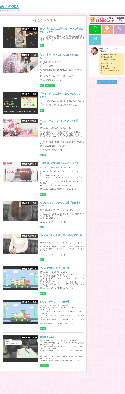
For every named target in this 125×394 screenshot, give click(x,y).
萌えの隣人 (9, 6)
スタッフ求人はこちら (107, 82)
